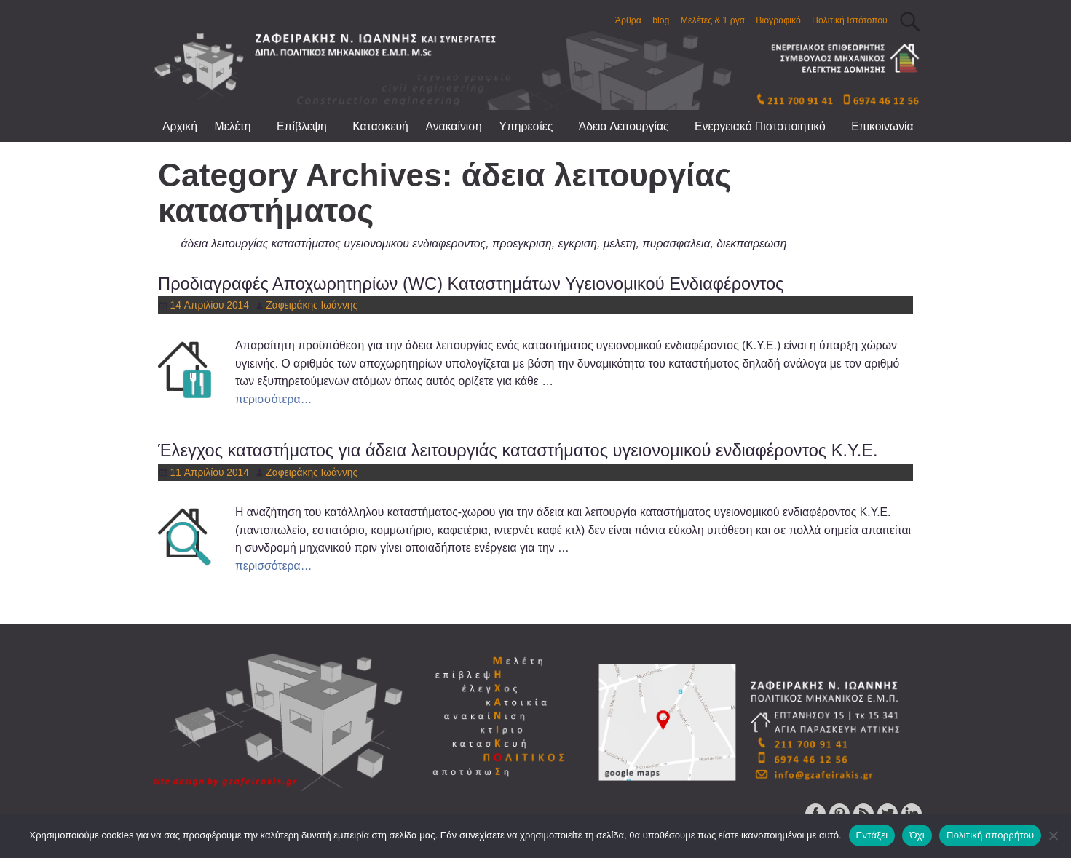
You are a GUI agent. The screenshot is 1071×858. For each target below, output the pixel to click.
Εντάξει (872, 835)
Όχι (917, 835)
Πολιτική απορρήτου (990, 835)
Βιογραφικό (778, 20)
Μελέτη (242, 126)
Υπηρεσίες (534, 126)
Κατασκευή (380, 126)
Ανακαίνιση (453, 126)
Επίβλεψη (310, 126)
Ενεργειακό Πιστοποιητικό (768, 126)
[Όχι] (1053, 835)
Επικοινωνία (882, 126)
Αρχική (179, 126)
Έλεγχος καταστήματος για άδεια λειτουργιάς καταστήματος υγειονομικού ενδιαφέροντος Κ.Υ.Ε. (518, 450)
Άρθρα (628, 20)
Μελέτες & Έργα (713, 20)
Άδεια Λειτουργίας (632, 126)
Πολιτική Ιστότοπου (850, 20)
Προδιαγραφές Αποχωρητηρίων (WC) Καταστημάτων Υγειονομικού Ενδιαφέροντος (470, 283)
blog (660, 20)
